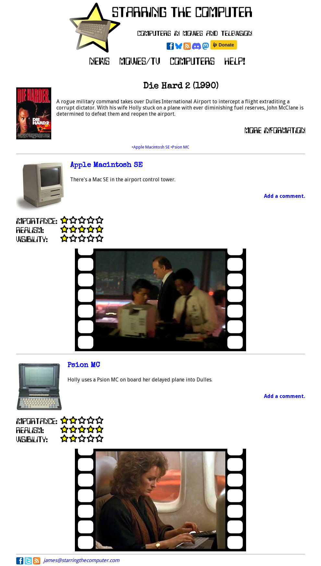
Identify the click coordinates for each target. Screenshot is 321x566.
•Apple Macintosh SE (151, 147)
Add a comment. (284, 196)
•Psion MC (180, 147)
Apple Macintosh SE (106, 165)
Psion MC (83, 365)
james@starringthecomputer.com (81, 560)
